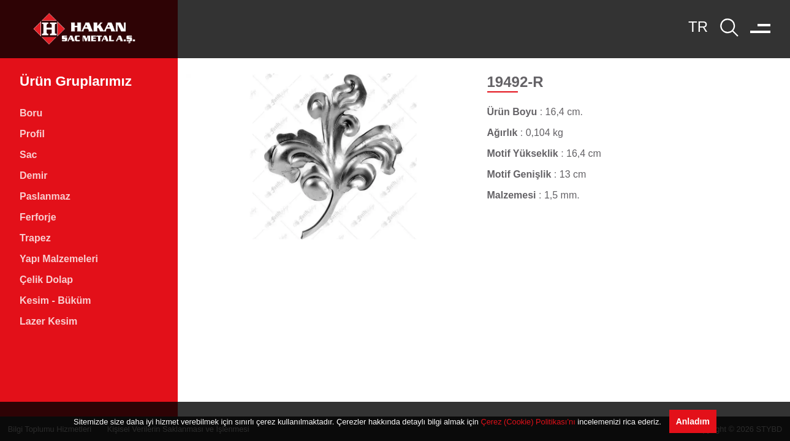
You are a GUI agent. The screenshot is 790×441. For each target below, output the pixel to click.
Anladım (693, 421)
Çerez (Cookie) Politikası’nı (527, 421)
